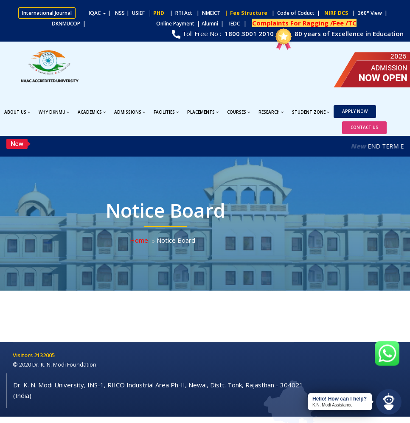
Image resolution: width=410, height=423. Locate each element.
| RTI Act (179, 13)
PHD (158, 13)
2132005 (44, 355)
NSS (120, 13)
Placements (203, 112)
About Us (17, 112)
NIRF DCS (336, 13)
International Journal (47, 13)
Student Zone (310, 112)
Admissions (129, 112)
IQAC (97, 13)
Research (271, 112)
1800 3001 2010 (248, 33)
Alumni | (214, 23)
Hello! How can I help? (339, 399)
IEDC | (239, 23)
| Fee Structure (244, 13)
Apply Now (355, 111)
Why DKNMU (54, 112)
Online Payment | (145, 23)
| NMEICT (207, 13)
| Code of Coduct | (296, 13)
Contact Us (364, 127)
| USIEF (135, 13)
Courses (238, 112)
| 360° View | (370, 13)
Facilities (166, 112)
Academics (92, 112)
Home (139, 240)
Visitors (23, 355)
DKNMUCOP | (70, 23)
